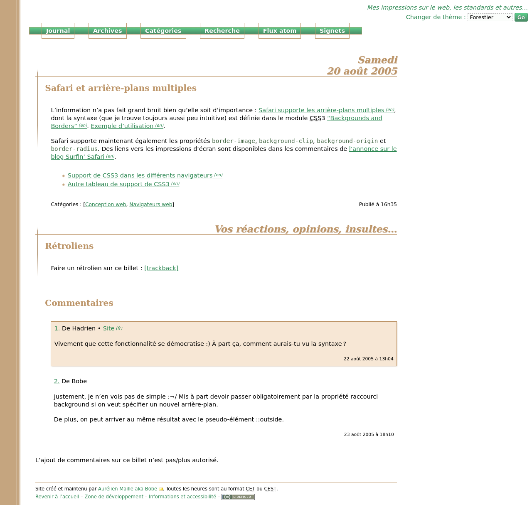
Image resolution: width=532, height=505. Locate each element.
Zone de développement (114, 497)
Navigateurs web (150, 204)
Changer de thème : (437, 17)
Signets (332, 30)
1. (57, 328)
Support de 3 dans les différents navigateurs (140, 175)
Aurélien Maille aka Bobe (127, 489)
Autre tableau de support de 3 (119, 184)
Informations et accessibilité (182, 497)
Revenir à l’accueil (57, 497)
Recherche (222, 30)
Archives (107, 30)
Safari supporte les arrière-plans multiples (321, 110)
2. (57, 381)
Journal (58, 30)
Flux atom (280, 30)
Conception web (105, 204)
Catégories (163, 30)
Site (109, 328)
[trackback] (161, 268)
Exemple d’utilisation (122, 126)
